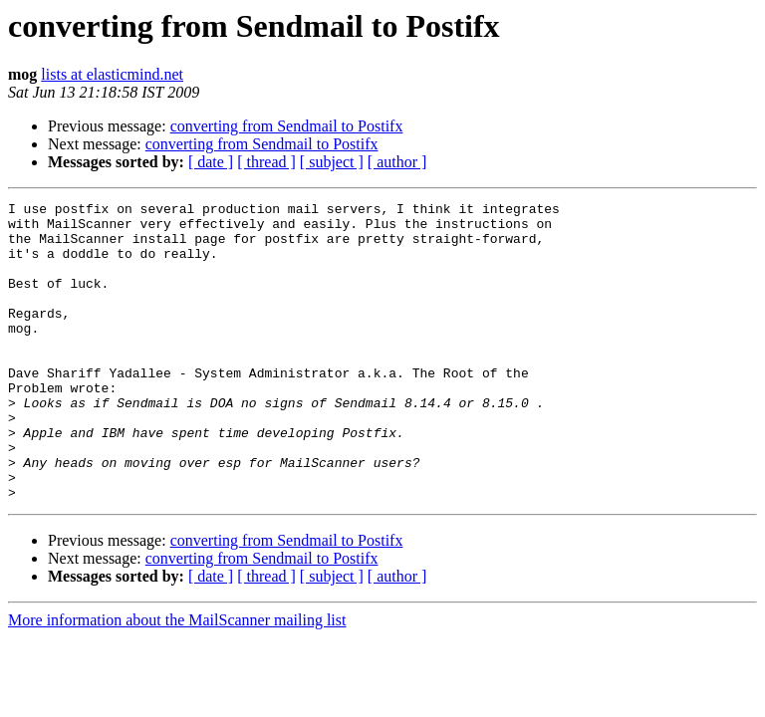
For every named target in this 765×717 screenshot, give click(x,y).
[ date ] (210, 161)
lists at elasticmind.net (112, 74)
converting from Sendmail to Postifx (286, 126)
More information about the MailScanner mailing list (177, 679)
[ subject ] (332, 161)
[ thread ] (266, 161)
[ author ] (397, 161)
